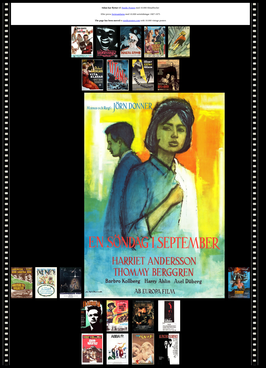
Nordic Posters (128, 7)
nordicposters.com (131, 20)
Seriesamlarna (118, 14)
